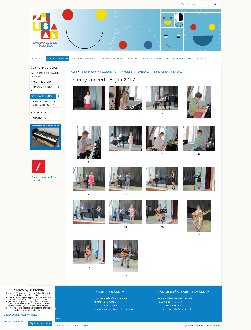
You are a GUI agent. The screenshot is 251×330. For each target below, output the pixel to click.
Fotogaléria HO (46, 96)
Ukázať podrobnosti (13, 322)
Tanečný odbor (151, 58)
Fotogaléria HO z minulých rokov (43, 103)
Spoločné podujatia (179, 58)
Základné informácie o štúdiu (45, 75)
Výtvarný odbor (83, 58)
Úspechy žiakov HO (46, 89)
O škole (37, 58)
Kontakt (202, 58)
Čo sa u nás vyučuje (44, 67)
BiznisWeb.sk (213, 325)
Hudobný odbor (57, 58)
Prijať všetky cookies (40, 323)
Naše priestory (41, 82)
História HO (38, 118)
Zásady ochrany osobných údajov (70, 325)
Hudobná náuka (41, 112)
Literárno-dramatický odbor (117, 58)
